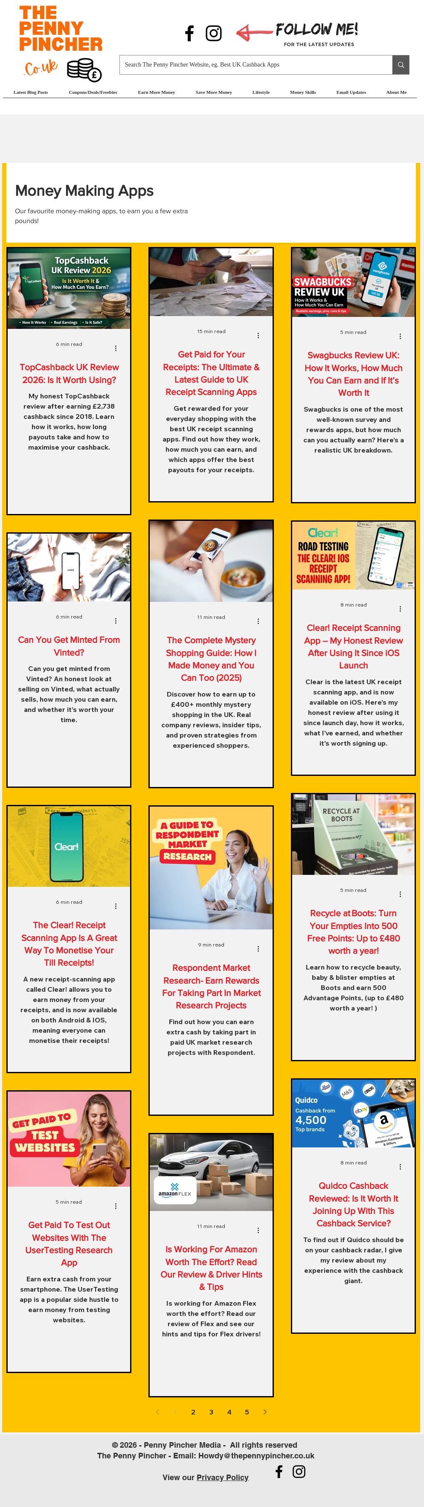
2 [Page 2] (193, 1412)
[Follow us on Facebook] (189, 33)
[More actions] (118, 348)
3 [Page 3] (211, 1412)
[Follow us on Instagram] (213, 33)
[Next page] (265, 1412)
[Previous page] (157, 1412)
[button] (157, 95)
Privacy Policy (223, 1477)
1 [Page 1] (175, 1412)
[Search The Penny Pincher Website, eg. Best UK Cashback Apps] (250, 64)
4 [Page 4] (229, 1412)
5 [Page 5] (247, 1412)
